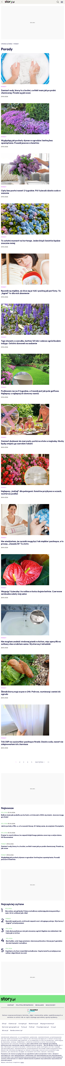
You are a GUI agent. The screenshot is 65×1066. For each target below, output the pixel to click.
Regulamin (40, 1005)
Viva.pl (53, 1027)
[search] (57, 2)
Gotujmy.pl (23, 1024)
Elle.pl (4, 1024)
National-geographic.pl (10, 1027)
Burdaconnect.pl (16, 1030)
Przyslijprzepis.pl (43, 1027)
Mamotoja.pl (33, 1024)
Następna (39, 762)
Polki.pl (32, 1027)
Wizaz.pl (5, 1030)
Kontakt (11, 1005)
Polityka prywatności (24, 1005)
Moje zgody (50, 1005)
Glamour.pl (12, 1024)
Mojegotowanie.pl (47, 1024)
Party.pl (24, 1027)
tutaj (22, 1062)
